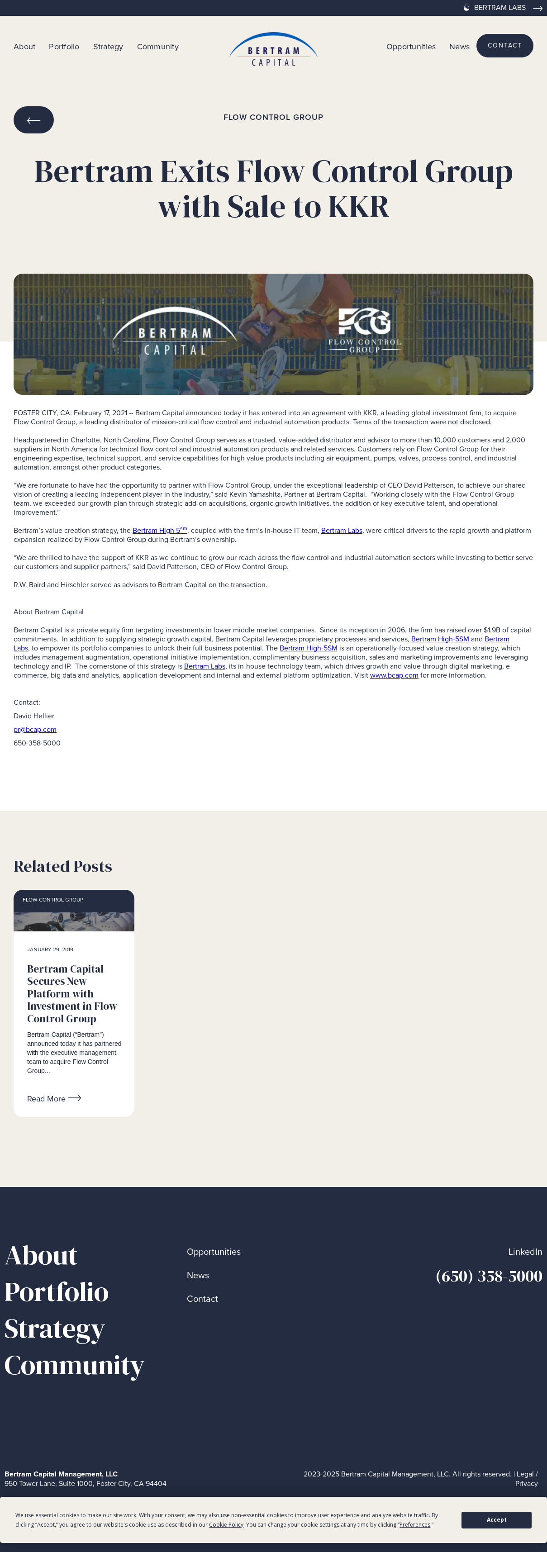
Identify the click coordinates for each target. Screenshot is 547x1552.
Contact (202, 1299)
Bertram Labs (341, 530)
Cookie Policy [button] (226, 1524)
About (24, 46)
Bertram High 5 (160, 530)
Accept (497, 1520)
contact (505, 45)
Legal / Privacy (526, 1479)
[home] (273, 45)
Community (158, 46)
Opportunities (411, 46)
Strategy (108, 46)
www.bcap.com (394, 675)
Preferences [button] (415, 1524)
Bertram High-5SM (440, 639)
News (459, 46)
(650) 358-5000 (488, 1276)
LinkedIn (525, 1252)
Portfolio (64, 46)
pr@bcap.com (35, 729)
